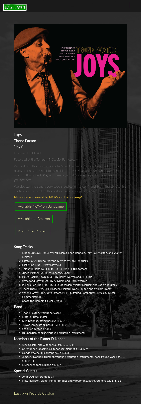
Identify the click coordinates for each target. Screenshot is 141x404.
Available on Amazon (34, 218)
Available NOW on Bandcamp (41, 206)
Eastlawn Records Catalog (34, 393)
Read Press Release (32, 231)
